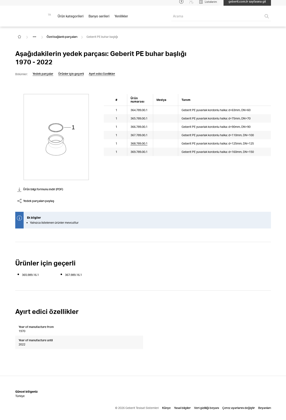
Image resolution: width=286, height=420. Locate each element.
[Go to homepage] (19, 37)
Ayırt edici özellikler (102, 73)
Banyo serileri (99, 18)
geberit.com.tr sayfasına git (247, 4)
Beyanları (264, 398)
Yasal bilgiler (182, 398)
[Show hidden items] (34, 37)
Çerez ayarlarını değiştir (238, 398)
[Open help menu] (181, 4)
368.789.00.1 (139, 143)
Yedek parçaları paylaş (35, 201)
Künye (166, 398)
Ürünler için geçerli (71, 73)
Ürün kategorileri (71, 18)
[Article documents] (160, 145)
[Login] (191, 4)
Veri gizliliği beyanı (206, 398)
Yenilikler (121, 18)
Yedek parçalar (43, 73)
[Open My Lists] (208, 4)
